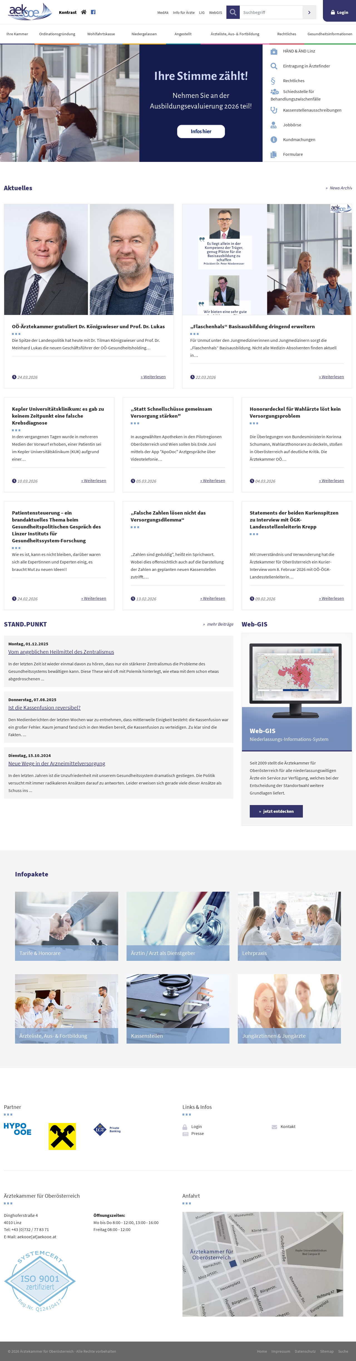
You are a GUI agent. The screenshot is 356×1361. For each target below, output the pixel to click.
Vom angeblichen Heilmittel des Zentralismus (61, 651)
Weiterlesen (154, 376)
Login (342, 12)
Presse (197, 1133)
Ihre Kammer (17, 33)
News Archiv (341, 188)
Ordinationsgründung (57, 33)
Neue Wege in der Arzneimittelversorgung (56, 763)
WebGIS (215, 12)
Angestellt (183, 33)
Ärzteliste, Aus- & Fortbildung (235, 33)
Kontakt (288, 1126)
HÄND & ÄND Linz (299, 51)
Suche (343, 1351)
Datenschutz (305, 1351)
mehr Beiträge (220, 624)
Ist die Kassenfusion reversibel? (44, 707)
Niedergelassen (144, 33)
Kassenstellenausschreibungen (312, 109)
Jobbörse (292, 124)
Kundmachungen (299, 139)
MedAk (163, 12)
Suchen (309, 12)
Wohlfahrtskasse (101, 33)
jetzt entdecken (278, 811)
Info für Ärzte (184, 12)
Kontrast (67, 12)
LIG (202, 12)
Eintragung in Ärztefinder (306, 65)
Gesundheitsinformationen (330, 33)
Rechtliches (286, 33)
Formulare (293, 154)
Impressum (280, 1351)
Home (262, 1351)
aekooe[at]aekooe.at (36, 1236)
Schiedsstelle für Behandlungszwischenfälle (296, 95)
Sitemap (327, 1351)
